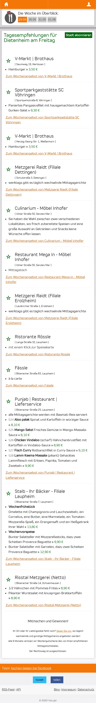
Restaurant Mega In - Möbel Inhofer (43, 257)
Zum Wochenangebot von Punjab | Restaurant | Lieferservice (40, 475)
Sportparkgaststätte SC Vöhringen (39, 92)
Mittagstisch (18, 270)
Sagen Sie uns (64, 631)
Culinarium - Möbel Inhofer (41, 208)
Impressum (68, 689)
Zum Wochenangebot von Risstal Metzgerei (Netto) (43, 605)
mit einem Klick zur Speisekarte (31, 347)
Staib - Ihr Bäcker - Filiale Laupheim (40, 494)
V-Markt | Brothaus (34, 58)
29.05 (22, 19)
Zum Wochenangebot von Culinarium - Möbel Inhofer (45, 241)
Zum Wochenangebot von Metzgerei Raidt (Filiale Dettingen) (42, 192)
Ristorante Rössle (33, 336)
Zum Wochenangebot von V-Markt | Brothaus (39, 76)
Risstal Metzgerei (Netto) (40, 577)
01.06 (52, 19)
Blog (57, 689)
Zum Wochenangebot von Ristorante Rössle (38, 354)
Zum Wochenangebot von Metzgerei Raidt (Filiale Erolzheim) (42, 320)
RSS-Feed (8, 689)
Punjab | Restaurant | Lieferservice (36, 402)
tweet (39, 679)
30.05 (32, 19)
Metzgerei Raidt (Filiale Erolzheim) (38, 298)
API (18, 689)
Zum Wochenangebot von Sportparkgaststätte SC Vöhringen (42, 119)
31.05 (42, 19)
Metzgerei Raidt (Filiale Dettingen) (38, 170)
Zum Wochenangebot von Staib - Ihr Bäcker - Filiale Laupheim (43, 561)
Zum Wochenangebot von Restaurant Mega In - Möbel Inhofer (45, 279)
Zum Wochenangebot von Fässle (29, 385)
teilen (56, 679)
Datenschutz (86, 689)
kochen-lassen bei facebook (31, 668)
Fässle (21, 368)
